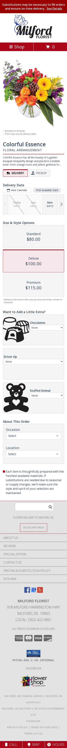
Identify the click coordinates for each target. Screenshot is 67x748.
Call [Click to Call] (11, 744)
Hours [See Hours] (55, 744)
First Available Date (47, 190)
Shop (16, 47)
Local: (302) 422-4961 (34, 619)
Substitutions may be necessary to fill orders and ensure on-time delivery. (33, 7)
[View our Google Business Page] (33, 592)
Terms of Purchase (44, 727)
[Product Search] (34, 507)
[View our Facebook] (27, 592)
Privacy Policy (17, 727)
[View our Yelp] (40, 592)
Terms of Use (33, 733)
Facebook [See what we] (33, 668)
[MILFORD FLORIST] (33, 37)
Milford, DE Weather (16, 708)
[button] (33, 653)
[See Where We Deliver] (33, 527)
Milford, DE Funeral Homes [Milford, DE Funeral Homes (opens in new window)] (24, 696)
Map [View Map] (33, 744)
